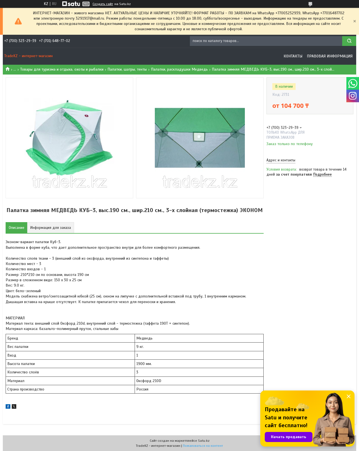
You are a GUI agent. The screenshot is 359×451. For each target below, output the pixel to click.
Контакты (293, 56)
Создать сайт (103, 4)
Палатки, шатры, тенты (127, 69)
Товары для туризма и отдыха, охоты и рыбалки (61, 69)
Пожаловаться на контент (203, 446)
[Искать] (349, 41)
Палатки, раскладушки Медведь (179, 69)
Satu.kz (204, 441)
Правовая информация (330, 56)
